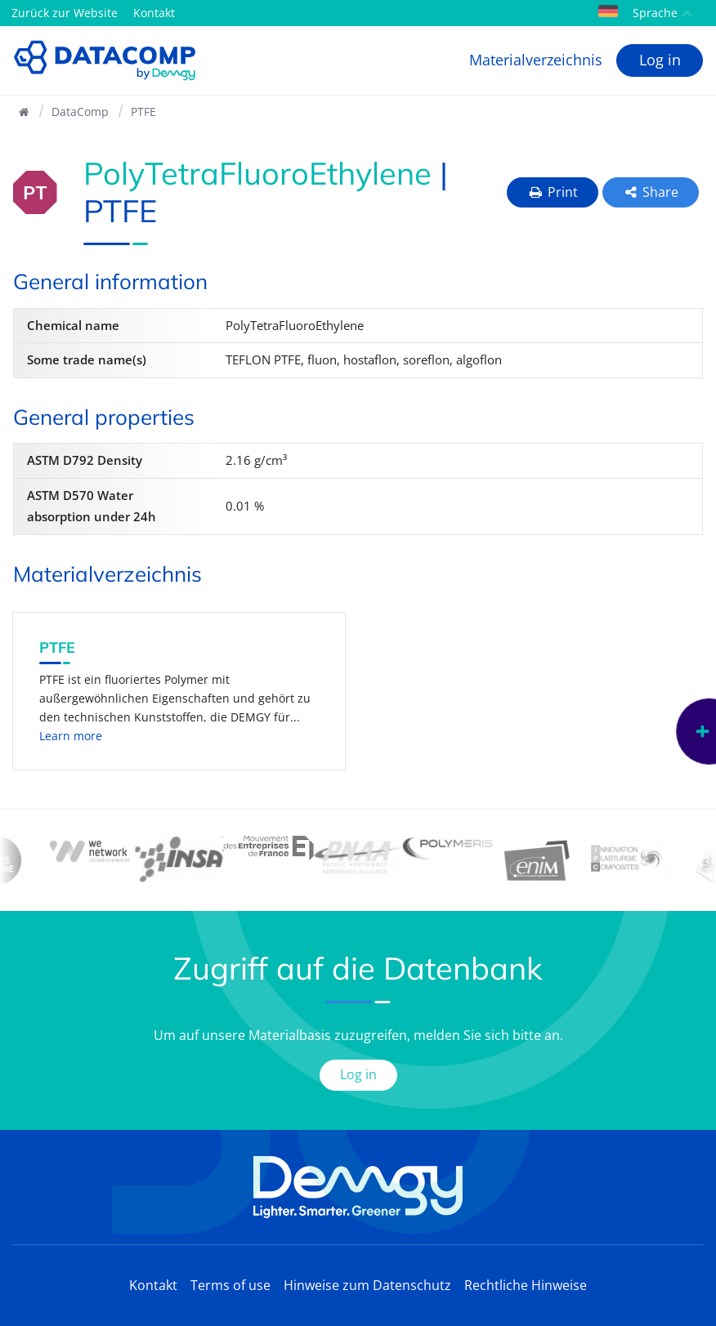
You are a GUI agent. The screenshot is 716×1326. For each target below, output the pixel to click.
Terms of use (230, 1285)
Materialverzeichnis (535, 59)
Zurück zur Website (64, 12)
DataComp (80, 111)
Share (651, 192)
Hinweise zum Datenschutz (367, 1285)
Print (552, 192)
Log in (660, 59)
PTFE (143, 111)
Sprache (645, 12)
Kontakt (154, 12)
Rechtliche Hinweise (525, 1285)
